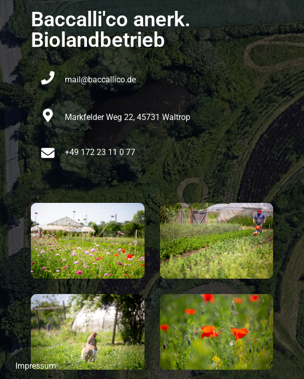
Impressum (35, 366)
